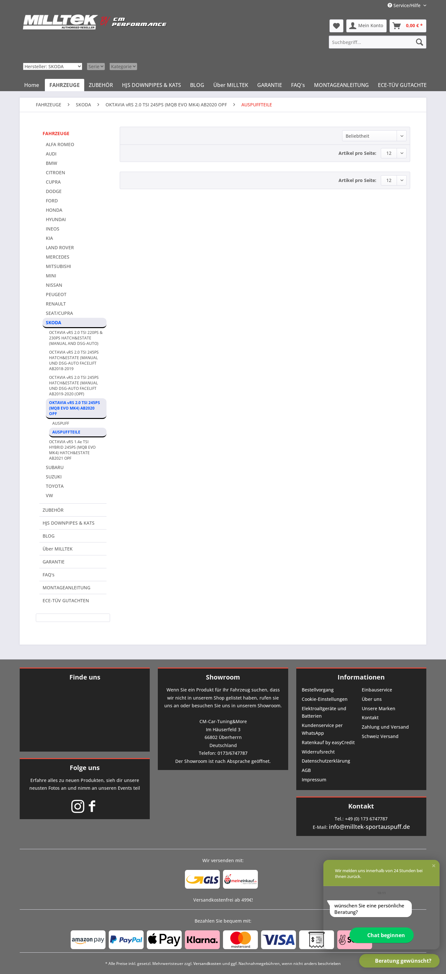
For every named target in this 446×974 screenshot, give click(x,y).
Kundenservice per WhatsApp (322, 729)
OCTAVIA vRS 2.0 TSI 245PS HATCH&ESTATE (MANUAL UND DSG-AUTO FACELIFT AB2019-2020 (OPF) (74, 386)
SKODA (53, 322)
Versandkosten (207, 963)
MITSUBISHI (58, 266)
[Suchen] (419, 42)
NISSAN (54, 285)
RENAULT (56, 304)
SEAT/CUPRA (59, 313)
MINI (51, 276)
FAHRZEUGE (56, 133)
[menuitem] (377, 42)
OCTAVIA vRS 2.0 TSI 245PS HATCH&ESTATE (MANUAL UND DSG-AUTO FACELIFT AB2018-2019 (74, 360)
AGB (306, 770)
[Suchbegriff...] (377, 42)
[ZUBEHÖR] (100, 85)
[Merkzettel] (336, 25)
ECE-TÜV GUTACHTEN (66, 600)
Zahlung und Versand (385, 727)
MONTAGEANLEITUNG (66, 587)
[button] (434, 865)
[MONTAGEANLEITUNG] (341, 85)
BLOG (49, 536)
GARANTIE (54, 562)
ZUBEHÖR (53, 510)
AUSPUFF (60, 423)
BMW (51, 163)
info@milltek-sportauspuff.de (369, 826)
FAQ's (49, 575)
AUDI (51, 154)
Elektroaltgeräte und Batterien (324, 712)
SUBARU (55, 467)
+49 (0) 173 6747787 (366, 819)
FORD (52, 201)
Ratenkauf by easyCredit (328, 742)
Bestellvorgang (318, 690)
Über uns (372, 699)
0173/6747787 (233, 753)
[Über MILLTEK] (231, 85)
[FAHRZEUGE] (64, 85)
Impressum (314, 779)
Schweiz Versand (380, 736)
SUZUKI (54, 477)
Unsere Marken (378, 708)
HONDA (54, 210)
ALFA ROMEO (60, 144)
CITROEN (55, 172)
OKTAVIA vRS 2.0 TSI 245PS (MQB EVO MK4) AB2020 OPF (74, 408)
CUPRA (53, 182)
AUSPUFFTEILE (66, 432)
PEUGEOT (56, 294)
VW (49, 495)
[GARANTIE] (270, 85)
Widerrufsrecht (318, 752)
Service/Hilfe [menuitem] (405, 5)
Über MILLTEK (58, 549)
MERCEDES (57, 257)
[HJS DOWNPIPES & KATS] (151, 85)
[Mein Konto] (366, 25)
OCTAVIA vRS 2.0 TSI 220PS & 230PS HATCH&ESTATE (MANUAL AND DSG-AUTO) (76, 338)
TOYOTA (55, 486)
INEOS (52, 229)
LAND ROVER (60, 247)
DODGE (54, 191)
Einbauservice (377, 690)
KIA (49, 238)
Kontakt (370, 717)
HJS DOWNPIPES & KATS (69, 523)
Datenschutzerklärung (326, 761)
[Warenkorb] (408, 25)
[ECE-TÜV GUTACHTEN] (404, 85)
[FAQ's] (298, 85)
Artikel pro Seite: (357, 153)
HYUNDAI (56, 219)
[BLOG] (197, 85)
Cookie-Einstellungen (325, 699)
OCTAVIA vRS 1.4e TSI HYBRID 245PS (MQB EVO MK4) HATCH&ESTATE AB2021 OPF (72, 450)
